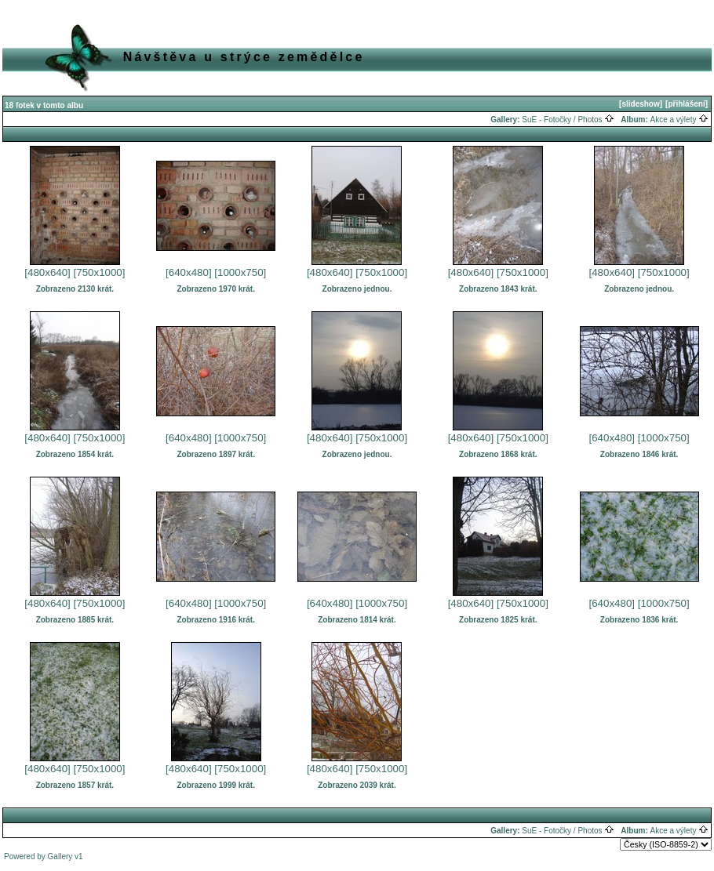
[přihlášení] (686, 104)
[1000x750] (240, 272)
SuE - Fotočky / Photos (568, 119)
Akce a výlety (679, 119)
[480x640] (47, 272)
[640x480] (189, 272)
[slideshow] (640, 104)
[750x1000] (100, 272)
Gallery (60, 856)
